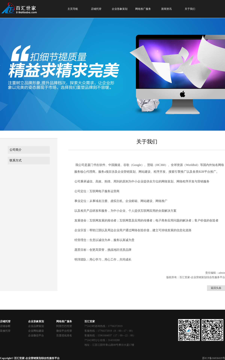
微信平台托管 (64, 330)
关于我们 (190, 9)
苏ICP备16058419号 (213, 358)
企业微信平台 (36, 335)
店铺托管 (96, 9)
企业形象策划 (120, 9)
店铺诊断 (5, 326)
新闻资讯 (166, 9)
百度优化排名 (64, 335)
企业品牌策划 (36, 326)
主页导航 (73, 9)
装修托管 (5, 330)
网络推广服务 (143, 9)
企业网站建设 (36, 330)
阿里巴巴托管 (64, 326)
